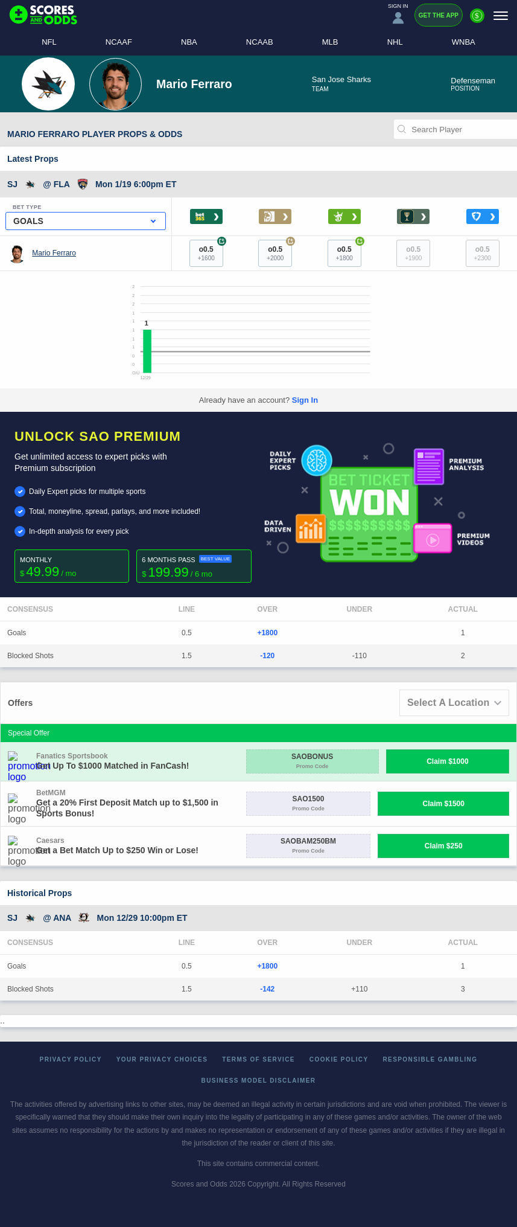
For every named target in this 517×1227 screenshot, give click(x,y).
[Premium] (477, 20)
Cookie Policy (339, 1059)
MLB (330, 41)
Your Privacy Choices (162, 1059)
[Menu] (500, 15)
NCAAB (259, 41)
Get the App (438, 15)
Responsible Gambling (430, 1059)
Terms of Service (258, 1059)
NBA (189, 41)
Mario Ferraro (54, 253)
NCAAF (119, 41)
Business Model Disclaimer (258, 1080)
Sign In (305, 400)
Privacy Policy (71, 1059)
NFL (49, 41)
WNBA (463, 41)
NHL (395, 41)
